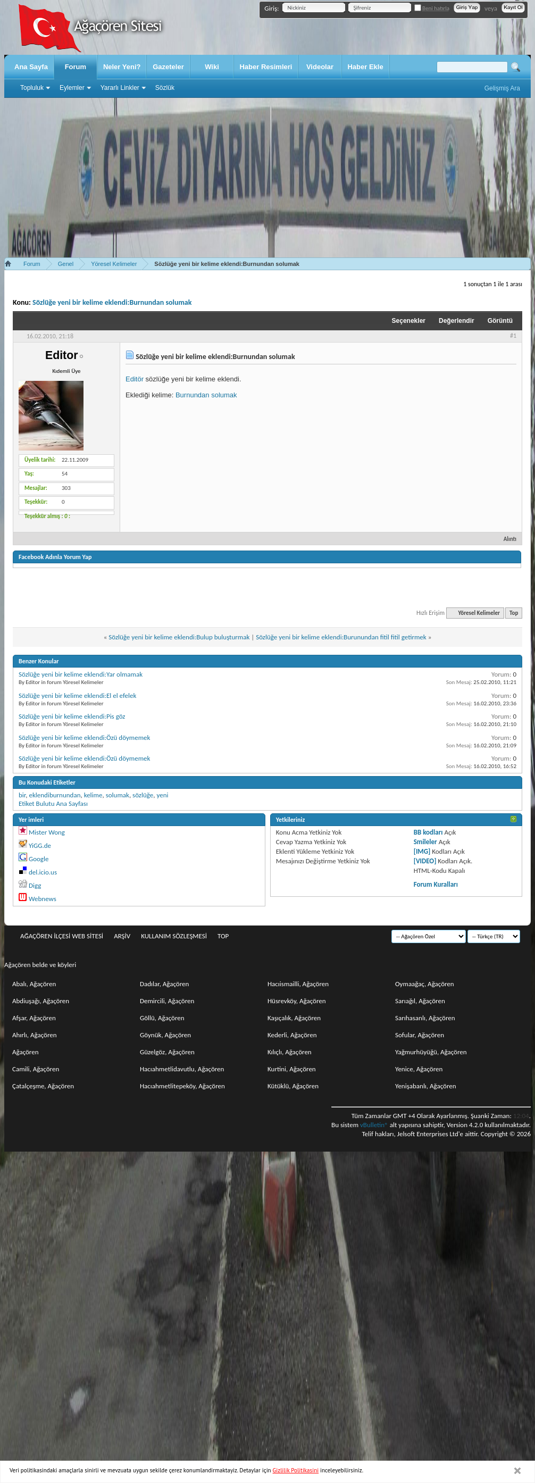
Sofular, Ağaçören (419, 1035)
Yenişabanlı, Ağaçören (425, 1086)
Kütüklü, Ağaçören (293, 1086)
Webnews (42, 899)
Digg (35, 885)
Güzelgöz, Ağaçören (167, 1052)
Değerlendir (456, 320)
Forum (75, 67)
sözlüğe (142, 795)
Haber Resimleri (265, 67)
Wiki (212, 67)
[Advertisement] (267, 177)
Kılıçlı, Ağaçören (290, 1052)
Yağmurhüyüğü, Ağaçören (431, 1052)
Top (513, 613)
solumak (117, 795)
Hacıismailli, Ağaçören (298, 984)
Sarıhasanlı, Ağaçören (425, 1018)
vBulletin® (374, 1125)
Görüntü (500, 320)
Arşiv (122, 936)
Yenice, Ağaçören (418, 1069)
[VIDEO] (425, 861)
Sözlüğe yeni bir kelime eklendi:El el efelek (77, 695)
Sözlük (164, 87)
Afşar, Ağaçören (34, 1018)
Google (38, 859)
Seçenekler (408, 320)
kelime (93, 795)
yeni (162, 795)
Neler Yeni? (122, 67)
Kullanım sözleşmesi (174, 936)
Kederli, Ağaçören (292, 1035)
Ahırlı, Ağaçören (34, 1035)
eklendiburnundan (54, 795)
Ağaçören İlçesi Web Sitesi (61, 936)
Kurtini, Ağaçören (292, 1069)
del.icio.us (43, 872)
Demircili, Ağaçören (167, 1001)
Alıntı (505, 539)
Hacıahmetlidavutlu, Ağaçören (182, 1069)
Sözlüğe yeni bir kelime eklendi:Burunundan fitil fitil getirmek (341, 637)
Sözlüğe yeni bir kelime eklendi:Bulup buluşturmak (178, 637)
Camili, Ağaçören (35, 1069)
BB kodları (428, 832)
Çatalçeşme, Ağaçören (43, 1086)
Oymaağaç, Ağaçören (424, 984)
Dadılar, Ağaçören (164, 984)
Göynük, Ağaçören (165, 1035)
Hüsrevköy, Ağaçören (297, 1001)
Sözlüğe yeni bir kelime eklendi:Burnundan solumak (111, 302)
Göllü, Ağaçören (162, 1018)
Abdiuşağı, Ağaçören (40, 1001)
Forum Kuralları (436, 884)
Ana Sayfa (31, 67)
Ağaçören (25, 1052)
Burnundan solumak (206, 395)
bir (22, 795)
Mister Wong (47, 832)
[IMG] (422, 851)
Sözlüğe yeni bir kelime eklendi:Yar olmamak (81, 674)
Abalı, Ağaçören (34, 984)
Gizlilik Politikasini (296, 1470)
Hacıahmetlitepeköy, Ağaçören (182, 1086)
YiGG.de (40, 845)
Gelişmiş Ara (502, 88)
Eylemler (72, 87)
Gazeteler (168, 67)
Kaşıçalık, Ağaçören (294, 1018)
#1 (513, 335)
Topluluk (32, 87)
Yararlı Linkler (120, 87)
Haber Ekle (365, 67)
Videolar (319, 67)
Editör (135, 379)
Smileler (425, 842)
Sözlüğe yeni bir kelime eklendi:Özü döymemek (85, 738)
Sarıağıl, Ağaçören (420, 1001)
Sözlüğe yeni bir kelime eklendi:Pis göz (72, 716)
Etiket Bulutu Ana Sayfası (53, 803)
